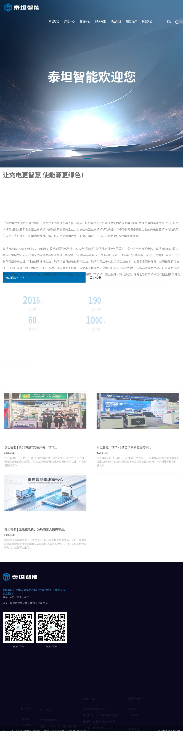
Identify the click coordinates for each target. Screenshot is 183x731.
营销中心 (29, 584)
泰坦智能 (8, 584)
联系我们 (8, 588)
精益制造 (50, 584)
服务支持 (60, 584)
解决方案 (39, 584)
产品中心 (18, 584)
